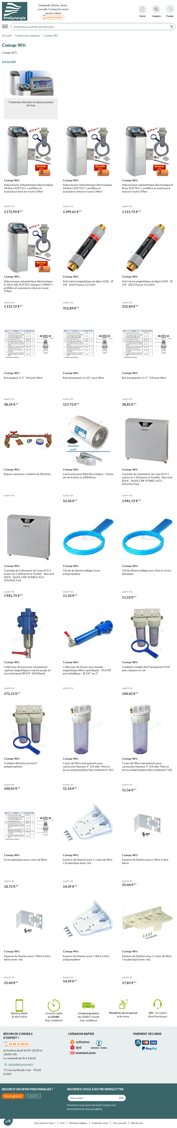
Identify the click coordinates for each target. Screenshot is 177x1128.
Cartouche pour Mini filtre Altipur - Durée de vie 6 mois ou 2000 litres (88, 474)
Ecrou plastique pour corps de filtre (25, 857)
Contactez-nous (100, 1121)
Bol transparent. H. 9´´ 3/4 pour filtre (144, 377)
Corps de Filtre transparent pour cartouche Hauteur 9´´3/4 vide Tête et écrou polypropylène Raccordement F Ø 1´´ (87, 766)
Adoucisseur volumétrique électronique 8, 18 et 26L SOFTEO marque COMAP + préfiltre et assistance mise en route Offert (28, 285)
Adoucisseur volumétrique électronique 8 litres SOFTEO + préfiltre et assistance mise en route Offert (147, 188)
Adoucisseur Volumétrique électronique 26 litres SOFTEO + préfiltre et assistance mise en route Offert (87, 188)
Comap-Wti (50, 35)
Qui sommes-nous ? (44, 1121)
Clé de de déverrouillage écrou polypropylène (81, 571)
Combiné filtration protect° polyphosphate (21, 763)
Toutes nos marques (27, 35)
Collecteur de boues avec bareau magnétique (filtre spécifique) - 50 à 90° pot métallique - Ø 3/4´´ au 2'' (87, 669)
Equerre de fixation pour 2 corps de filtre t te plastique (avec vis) (147, 955)
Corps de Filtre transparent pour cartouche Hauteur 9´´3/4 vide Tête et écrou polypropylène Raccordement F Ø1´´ (147, 766)
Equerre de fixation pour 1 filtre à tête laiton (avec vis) (27, 955)
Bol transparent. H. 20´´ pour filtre (83, 377)
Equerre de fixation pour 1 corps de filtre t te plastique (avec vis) (88, 859)
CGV (62, 1121)
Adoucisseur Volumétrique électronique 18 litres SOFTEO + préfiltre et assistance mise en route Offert (28, 188)
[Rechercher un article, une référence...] (90, 26)
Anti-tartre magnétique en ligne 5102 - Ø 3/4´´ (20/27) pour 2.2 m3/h (88, 282)
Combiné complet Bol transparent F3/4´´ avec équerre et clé (146, 667)
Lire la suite (9, 61)
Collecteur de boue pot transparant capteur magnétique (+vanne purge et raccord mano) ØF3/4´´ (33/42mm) (27, 669)
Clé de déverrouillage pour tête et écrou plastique (146, 571)
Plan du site (137, 1121)
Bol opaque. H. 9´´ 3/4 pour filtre (23, 377)
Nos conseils (120, 1121)
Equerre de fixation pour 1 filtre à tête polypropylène (86, 955)
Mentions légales (78, 1121)
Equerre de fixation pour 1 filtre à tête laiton (145, 859)
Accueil (6, 35)
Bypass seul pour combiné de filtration (27, 473)
